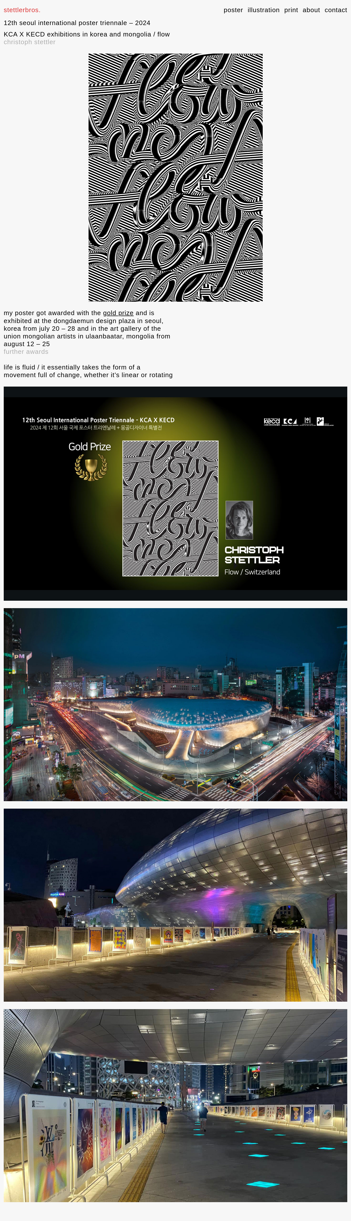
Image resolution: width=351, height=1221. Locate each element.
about (311, 10)
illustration (264, 10)
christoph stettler (30, 42)
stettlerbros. (22, 10)
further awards (26, 351)
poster (233, 10)
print (291, 10)
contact (336, 10)
